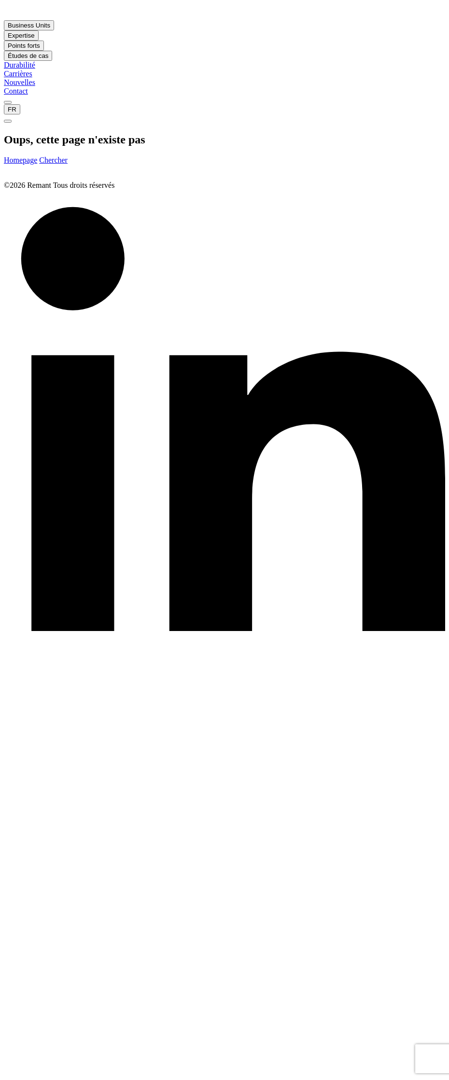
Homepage (20, 160)
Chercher (53, 160)
